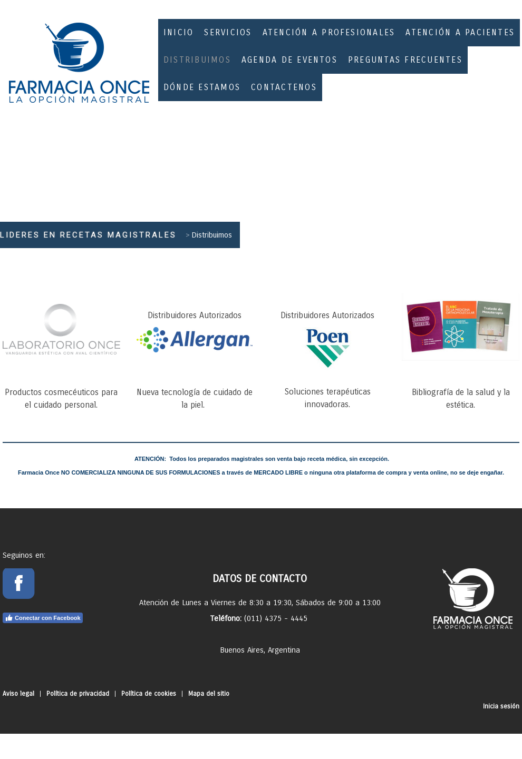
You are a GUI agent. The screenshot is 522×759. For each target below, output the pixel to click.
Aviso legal (18, 693)
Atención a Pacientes (460, 32)
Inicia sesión (501, 706)
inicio (178, 32)
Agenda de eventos (289, 60)
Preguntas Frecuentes (405, 60)
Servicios (228, 32)
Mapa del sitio (208, 693)
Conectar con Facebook (43, 618)
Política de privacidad (77, 693)
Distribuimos (197, 60)
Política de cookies (148, 693)
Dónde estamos (201, 87)
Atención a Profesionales (329, 32)
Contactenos (284, 87)
